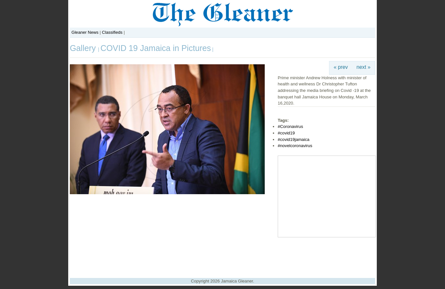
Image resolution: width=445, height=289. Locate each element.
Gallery (84, 48)
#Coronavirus (290, 126)
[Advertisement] (222, 255)
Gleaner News (84, 32)
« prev (341, 67)
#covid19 (286, 133)
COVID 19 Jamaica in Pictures (155, 48)
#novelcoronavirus (295, 145)
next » (364, 67)
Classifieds (112, 32)
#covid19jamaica (294, 139)
